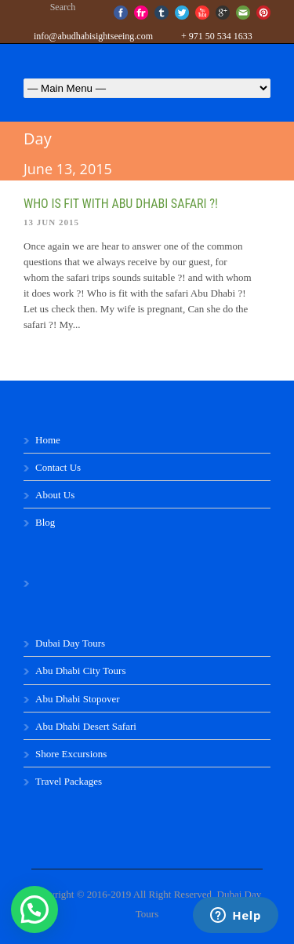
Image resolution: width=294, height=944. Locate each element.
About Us (54, 495)
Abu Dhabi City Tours (80, 670)
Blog (45, 522)
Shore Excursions (71, 754)
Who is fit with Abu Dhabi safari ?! (121, 203)
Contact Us (58, 467)
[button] (34, 909)
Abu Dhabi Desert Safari (85, 726)
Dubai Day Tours (70, 643)
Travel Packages (68, 781)
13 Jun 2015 (51, 222)
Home (47, 440)
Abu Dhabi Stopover (77, 699)
